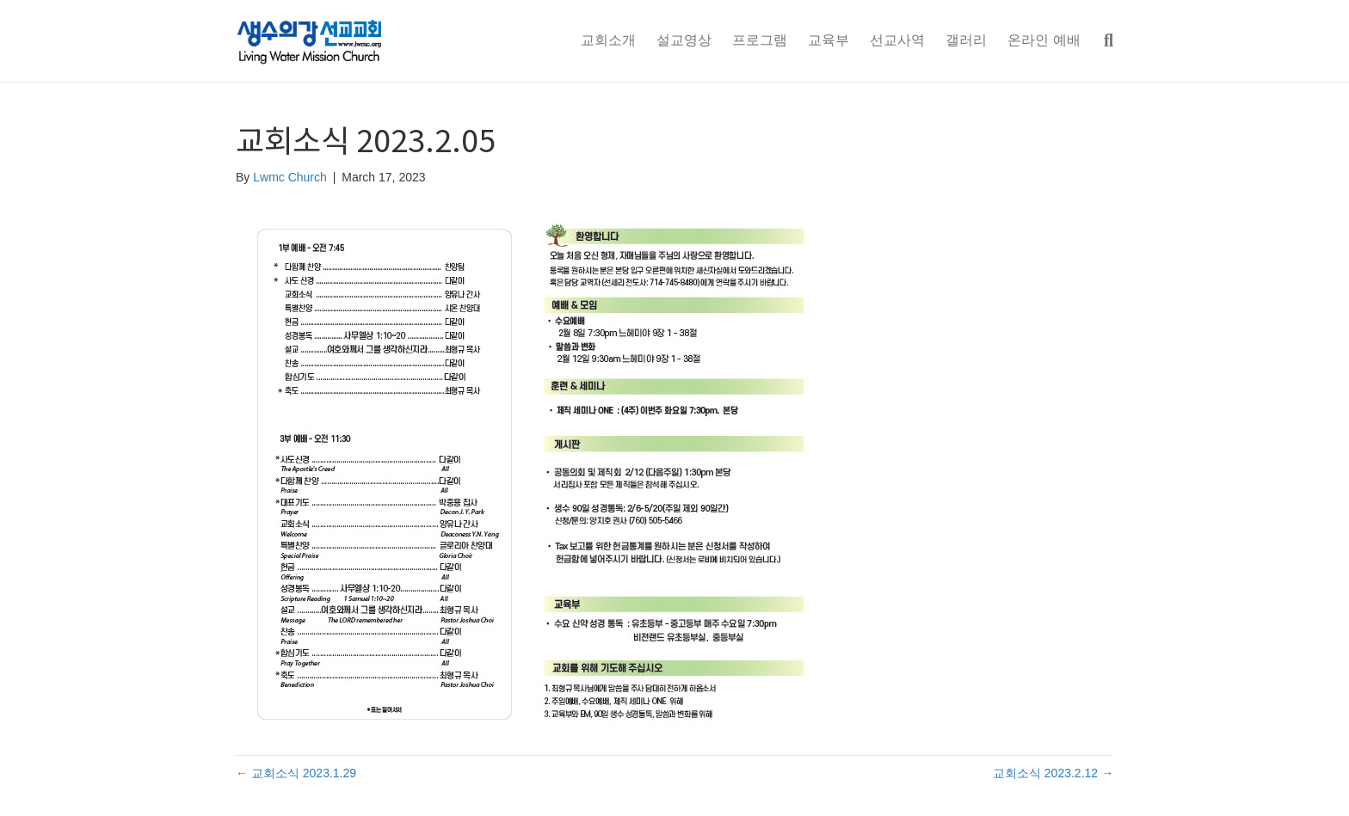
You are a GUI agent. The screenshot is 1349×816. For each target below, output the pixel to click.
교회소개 (608, 40)
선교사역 (897, 40)
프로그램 (759, 40)
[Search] (1102, 40)
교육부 (828, 40)
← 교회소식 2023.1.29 (296, 773)
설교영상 (683, 40)
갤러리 (966, 40)
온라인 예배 (1043, 40)
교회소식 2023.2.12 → (1053, 773)
